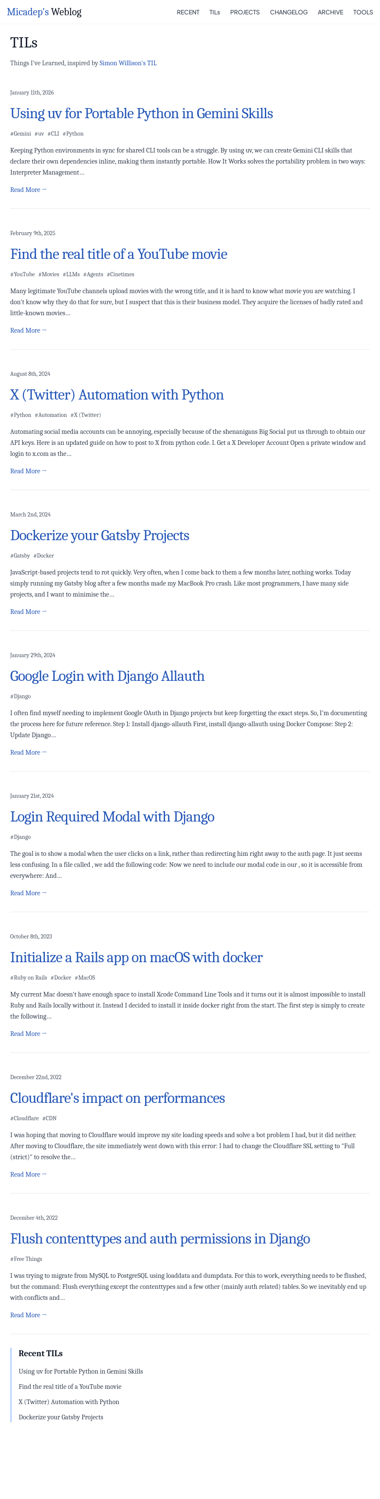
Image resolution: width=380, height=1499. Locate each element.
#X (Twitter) (85, 415)
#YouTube (22, 274)
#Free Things (26, 1259)
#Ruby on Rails (28, 977)
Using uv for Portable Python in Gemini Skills (81, 1371)
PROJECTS (245, 12)
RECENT (188, 12)
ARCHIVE (330, 12)
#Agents (93, 274)
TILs (214, 12)
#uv (39, 133)
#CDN (49, 1118)
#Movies (48, 274)
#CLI (53, 133)
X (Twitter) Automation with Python (69, 1402)
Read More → (28, 190)
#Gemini (20, 133)
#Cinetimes (120, 274)
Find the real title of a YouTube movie (70, 1387)
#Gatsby (20, 555)
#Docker (43, 555)
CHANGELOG (289, 12)
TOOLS (363, 12)
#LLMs (71, 274)
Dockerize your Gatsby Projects (61, 1417)
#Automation (51, 415)
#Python (73, 133)
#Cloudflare (24, 1118)
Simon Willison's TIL (128, 63)
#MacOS (84, 977)
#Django (20, 696)
